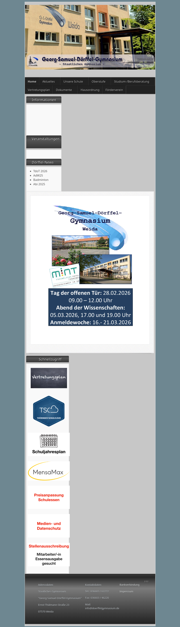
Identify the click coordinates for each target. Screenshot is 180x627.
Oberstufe (98, 81)
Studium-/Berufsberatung (131, 81)
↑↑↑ (146, 581)
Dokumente (64, 90)
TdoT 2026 (40, 171)
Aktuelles (48, 81)
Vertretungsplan (39, 90)
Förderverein (114, 90)
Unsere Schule (73, 81)
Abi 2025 (39, 184)
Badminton (40, 180)
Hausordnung (90, 90)
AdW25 (38, 175)
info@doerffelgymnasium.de (102, 608)
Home (32, 81)
